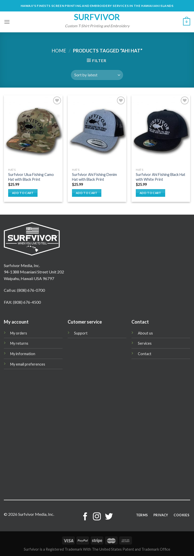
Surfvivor (97, 17)
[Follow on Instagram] (97, 517)
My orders (18, 333)
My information (22, 354)
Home (59, 50)
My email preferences (27, 364)
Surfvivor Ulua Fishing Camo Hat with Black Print (31, 177)
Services (145, 343)
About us (145, 333)
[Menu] (7, 22)
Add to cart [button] (23, 192)
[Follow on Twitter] (109, 517)
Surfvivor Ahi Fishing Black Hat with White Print (160, 177)
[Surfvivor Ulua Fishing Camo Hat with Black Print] (33, 130)
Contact (144, 354)
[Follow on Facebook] (85, 517)
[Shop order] (97, 75)
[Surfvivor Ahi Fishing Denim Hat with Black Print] (97, 130)
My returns (19, 343)
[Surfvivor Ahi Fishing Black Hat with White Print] (160, 130)
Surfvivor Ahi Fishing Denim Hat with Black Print (94, 177)
